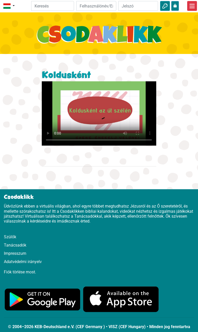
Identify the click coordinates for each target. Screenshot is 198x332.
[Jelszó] (138, 6)
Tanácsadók (15, 245)
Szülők (10, 236)
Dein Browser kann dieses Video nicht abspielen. (99, 113)
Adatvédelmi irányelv (23, 261)
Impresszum (15, 253)
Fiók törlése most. (20, 272)
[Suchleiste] (52, 6)
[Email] (96, 6)
